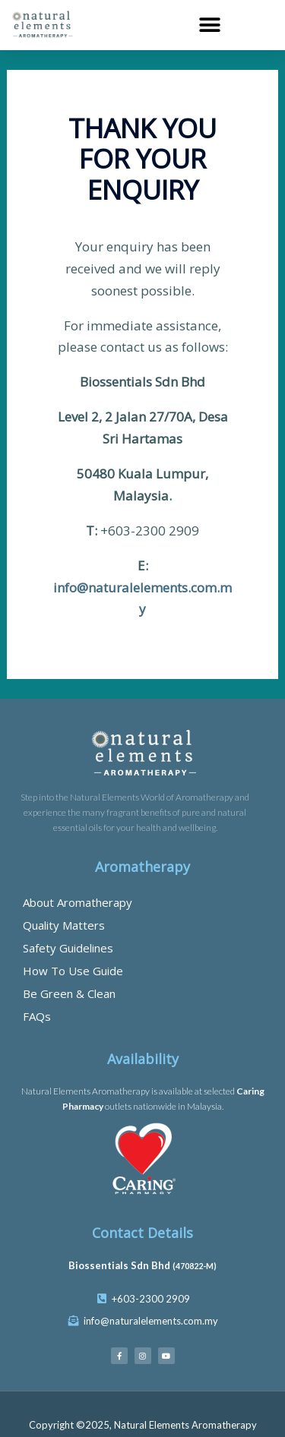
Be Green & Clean (69, 993)
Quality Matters (64, 925)
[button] (210, 25)
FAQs (37, 1016)
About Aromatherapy (77, 902)
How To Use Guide (73, 970)
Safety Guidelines (68, 947)
